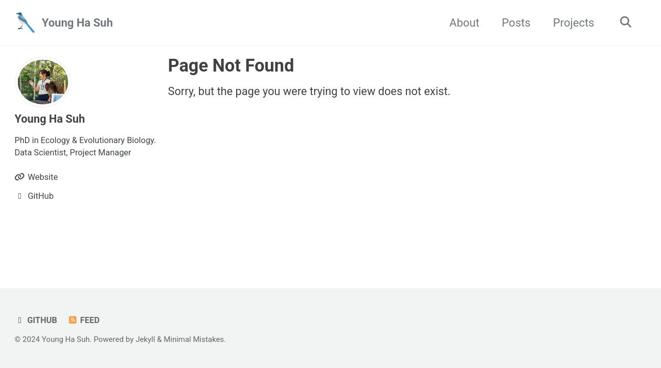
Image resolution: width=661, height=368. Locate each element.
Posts (514, 22)
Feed (84, 320)
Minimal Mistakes (194, 339)
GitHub (36, 320)
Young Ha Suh (77, 22)
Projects (571, 22)
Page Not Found (231, 65)
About (463, 22)
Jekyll (146, 339)
